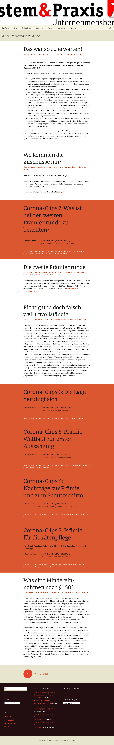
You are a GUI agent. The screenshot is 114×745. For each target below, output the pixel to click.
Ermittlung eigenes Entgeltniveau (45, 709)
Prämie (37, 254)
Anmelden (7, 717)
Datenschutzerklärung (45, 740)
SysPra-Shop (26, 28)
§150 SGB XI (56, 319)
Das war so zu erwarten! (52, 49)
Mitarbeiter (80, 251)
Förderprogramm (76, 465)
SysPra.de (5, 28)
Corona (42, 54)
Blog (15, 28)
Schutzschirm (64, 54)
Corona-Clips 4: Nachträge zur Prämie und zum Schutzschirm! (54, 488)
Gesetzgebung (54, 54)
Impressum (73, 28)
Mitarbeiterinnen (28, 254)
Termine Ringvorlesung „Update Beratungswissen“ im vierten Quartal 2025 (44, 695)
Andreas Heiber (78, 54)
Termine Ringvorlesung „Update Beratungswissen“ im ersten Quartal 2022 (44, 725)
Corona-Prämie (67, 251)
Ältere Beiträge (35, 673)
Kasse (50, 28)
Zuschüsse (72, 167)
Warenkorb (39, 28)
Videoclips (49, 251)
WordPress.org (9, 727)
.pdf (62, 192)
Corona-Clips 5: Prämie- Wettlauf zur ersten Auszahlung (54, 438)
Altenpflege (57, 565)
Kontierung (64, 167)
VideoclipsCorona (46, 254)
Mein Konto (61, 28)
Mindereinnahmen (67, 319)
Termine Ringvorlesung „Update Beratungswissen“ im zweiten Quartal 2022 (44, 716)
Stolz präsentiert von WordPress (65, 740)
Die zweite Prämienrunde (54, 267)
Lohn (74, 251)
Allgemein (42, 167)
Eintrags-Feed (9, 720)
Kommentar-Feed (10, 723)
